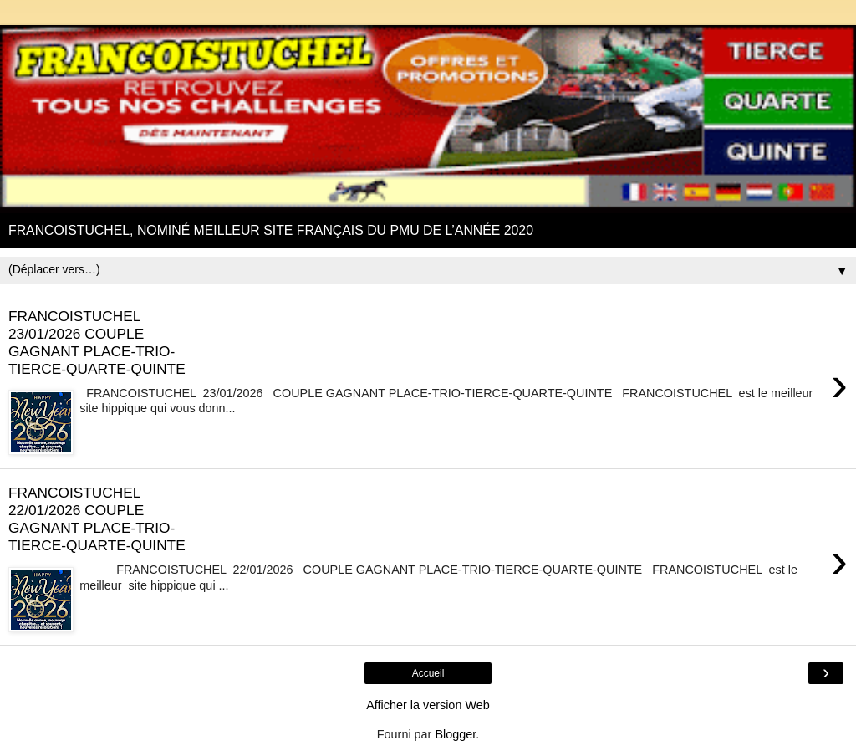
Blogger (455, 734)
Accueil (428, 673)
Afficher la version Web (427, 705)
